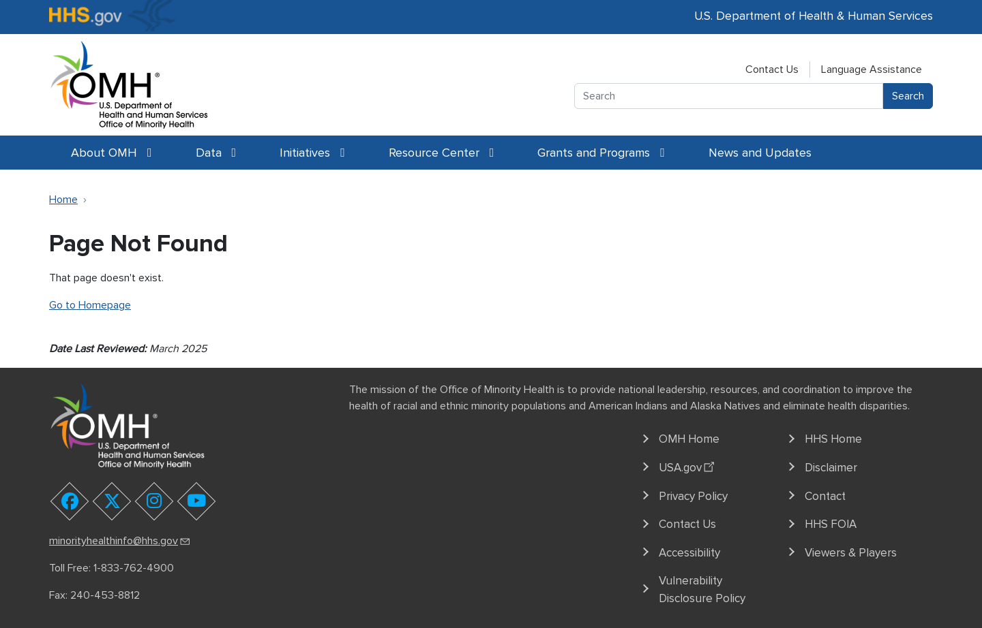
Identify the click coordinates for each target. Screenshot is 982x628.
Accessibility (689, 553)
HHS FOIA (831, 524)
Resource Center (441, 152)
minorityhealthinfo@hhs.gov (120, 541)
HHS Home (833, 439)
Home (63, 199)
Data (216, 152)
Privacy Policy (693, 496)
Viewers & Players (851, 553)
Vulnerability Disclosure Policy (702, 590)
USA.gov (688, 466)
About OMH (111, 152)
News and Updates (760, 152)
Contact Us (772, 69)
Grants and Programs (601, 152)
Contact (825, 496)
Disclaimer (831, 467)
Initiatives (312, 152)
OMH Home (689, 439)
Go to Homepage (90, 305)
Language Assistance (871, 69)
